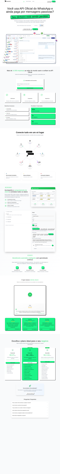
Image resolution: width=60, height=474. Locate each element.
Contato (33, 1)
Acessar (54, 1)
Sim (33, 226)
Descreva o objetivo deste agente (36, 239)
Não (35, 226)
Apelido (33, 220)
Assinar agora (12, 362)
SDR (37, 235)
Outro (33, 237)
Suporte (41, 235)
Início (24, 1)
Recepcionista (51, 235)
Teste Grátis (49, 1)
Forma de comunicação (35, 228)
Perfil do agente (34, 233)
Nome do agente (34, 215)
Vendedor (34, 235)
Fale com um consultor (30, 394)
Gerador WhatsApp (28, 1)
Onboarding (45, 235)
